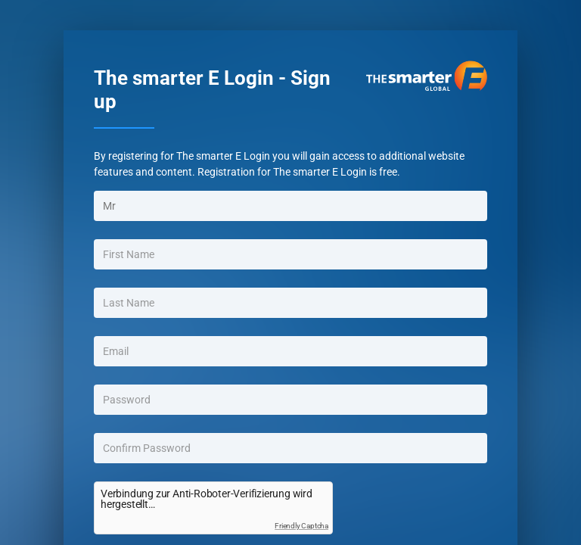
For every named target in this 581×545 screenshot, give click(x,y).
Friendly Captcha (301, 526)
